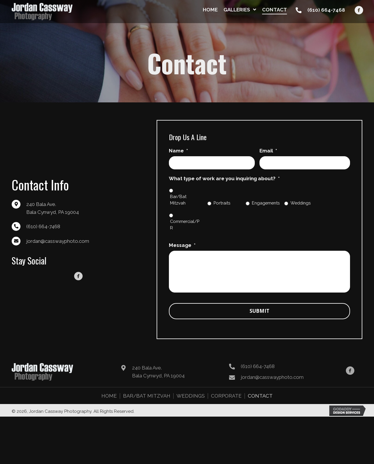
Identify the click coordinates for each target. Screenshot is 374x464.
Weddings (300, 202)
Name (178, 151)
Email (268, 151)
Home (109, 400)
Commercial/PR (184, 224)
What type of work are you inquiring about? (224, 178)
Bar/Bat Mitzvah (178, 199)
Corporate (226, 400)
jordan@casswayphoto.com (57, 243)
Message (182, 245)
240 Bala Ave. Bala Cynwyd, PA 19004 (158, 376)
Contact (260, 400)
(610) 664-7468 (326, 10)
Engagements (266, 202)
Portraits (222, 202)
